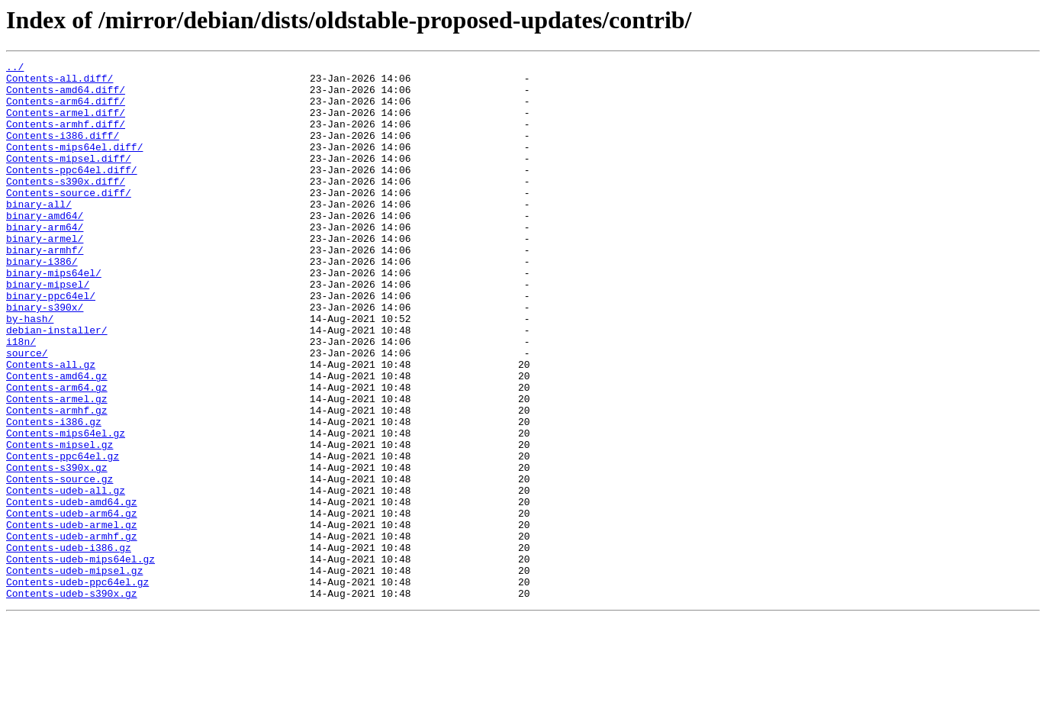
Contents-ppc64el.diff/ (71, 192)
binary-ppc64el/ (50, 343)
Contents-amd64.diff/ (65, 96)
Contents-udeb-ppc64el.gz (77, 687)
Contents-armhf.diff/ (65, 137)
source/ (27, 412)
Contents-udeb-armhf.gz (71, 632)
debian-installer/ (57, 385)
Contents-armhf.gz (57, 481)
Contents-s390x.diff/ (65, 206)
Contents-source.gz (59, 563)
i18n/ (21, 398)
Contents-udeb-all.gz (65, 577)
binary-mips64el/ (53, 316)
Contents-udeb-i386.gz (68, 645)
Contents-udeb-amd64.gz (71, 591)
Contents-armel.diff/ (65, 123)
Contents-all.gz (50, 426)
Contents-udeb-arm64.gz (71, 604)
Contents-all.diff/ (59, 82)
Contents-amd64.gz (57, 439)
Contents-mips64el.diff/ (74, 165)
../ (15, 69)
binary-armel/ (44, 275)
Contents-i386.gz (53, 494)
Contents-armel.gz (57, 467)
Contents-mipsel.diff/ (68, 178)
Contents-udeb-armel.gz (71, 618)
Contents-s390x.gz (57, 549)
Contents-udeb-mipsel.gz (74, 673)
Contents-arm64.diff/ (65, 110)
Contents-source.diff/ (68, 220)
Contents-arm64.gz (57, 453)
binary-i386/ (42, 302)
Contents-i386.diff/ (62, 151)
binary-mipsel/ (47, 330)
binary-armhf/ (44, 288)
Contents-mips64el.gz (65, 508)
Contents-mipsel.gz (59, 522)
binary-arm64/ (44, 261)
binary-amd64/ (44, 247)
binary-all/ (39, 233)
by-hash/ (29, 371)
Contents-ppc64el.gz (62, 536)
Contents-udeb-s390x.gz (71, 700)
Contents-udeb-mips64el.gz (80, 659)
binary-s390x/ (44, 357)
